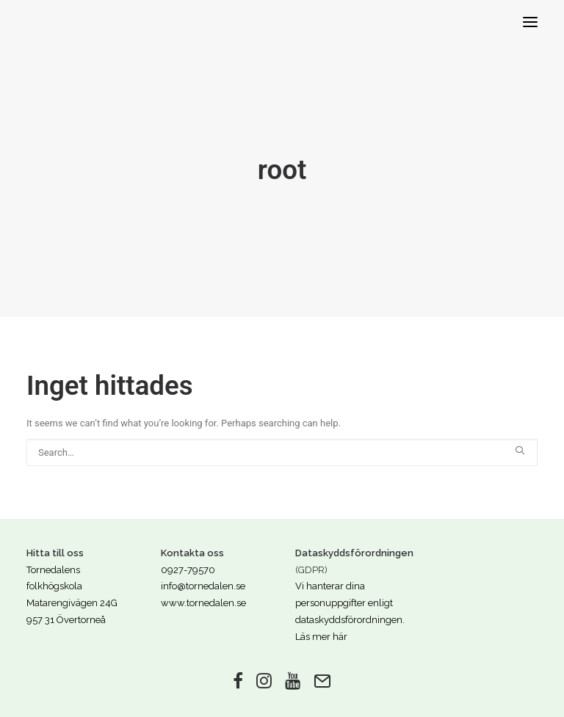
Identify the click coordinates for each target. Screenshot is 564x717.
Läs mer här (321, 636)
